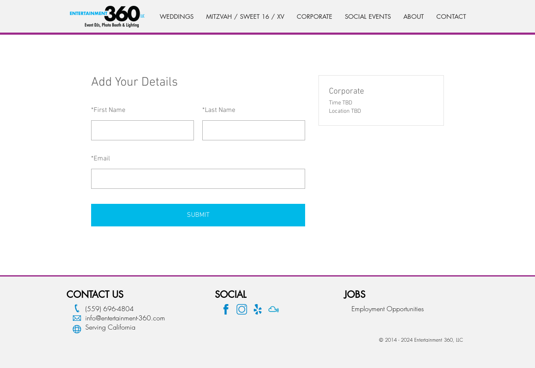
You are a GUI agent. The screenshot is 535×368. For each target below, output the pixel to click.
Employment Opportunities (388, 308)
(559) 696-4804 (109, 308)
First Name (108, 110)
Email (100, 159)
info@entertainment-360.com (125, 317)
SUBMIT (198, 215)
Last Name (218, 110)
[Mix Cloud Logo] (273, 309)
